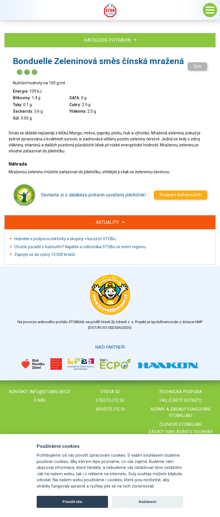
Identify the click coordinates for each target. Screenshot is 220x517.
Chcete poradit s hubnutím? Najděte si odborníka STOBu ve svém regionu (80, 246)
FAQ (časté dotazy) (181, 400)
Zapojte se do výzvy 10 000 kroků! (44, 254)
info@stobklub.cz (50, 391)
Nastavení (147, 502)
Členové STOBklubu (180, 424)
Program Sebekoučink (180, 194)
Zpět (197, 66)
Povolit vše (72, 502)
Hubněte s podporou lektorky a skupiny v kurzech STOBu (65, 238)
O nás (40, 400)
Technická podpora (180, 391)
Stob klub (110, 10)
